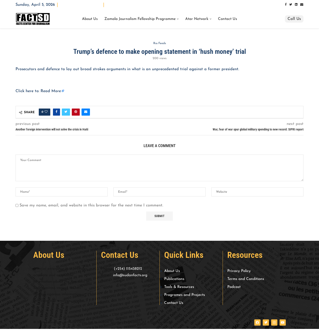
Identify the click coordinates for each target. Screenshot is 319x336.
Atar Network (196, 19)
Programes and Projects (184, 295)
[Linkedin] (296, 5)
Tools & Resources (179, 287)
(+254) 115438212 (128, 269)
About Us (90, 19)
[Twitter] (290, 5)
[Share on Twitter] (66, 112)
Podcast (234, 287)
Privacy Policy (239, 271)
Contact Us (227, 19)
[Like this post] (46, 112)
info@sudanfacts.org (130, 275)
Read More (51, 91)
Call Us (294, 19)
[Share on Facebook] (56, 112)
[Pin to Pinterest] (76, 112)
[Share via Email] (86, 112)
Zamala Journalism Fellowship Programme (140, 19)
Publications (174, 279)
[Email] (301, 5)
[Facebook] (286, 5)
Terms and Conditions (245, 279)
